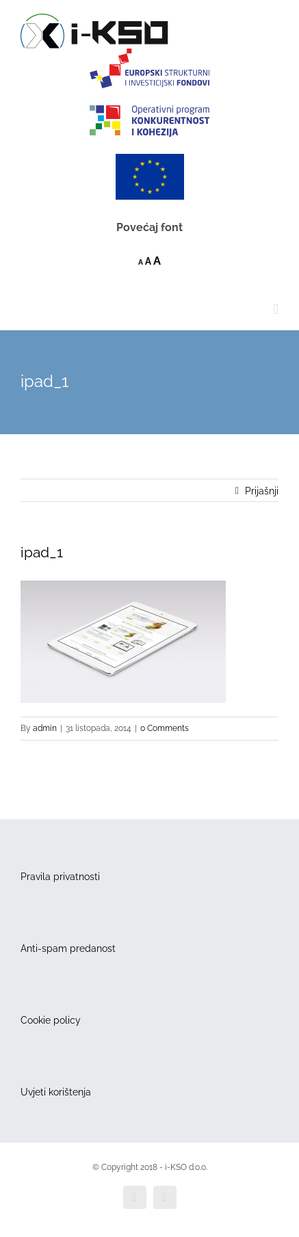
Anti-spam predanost (68, 948)
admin (45, 728)
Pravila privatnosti (60, 876)
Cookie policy (51, 1020)
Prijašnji (261, 491)
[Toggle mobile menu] (275, 309)
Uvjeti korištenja (56, 1092)
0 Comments (164, 728)
